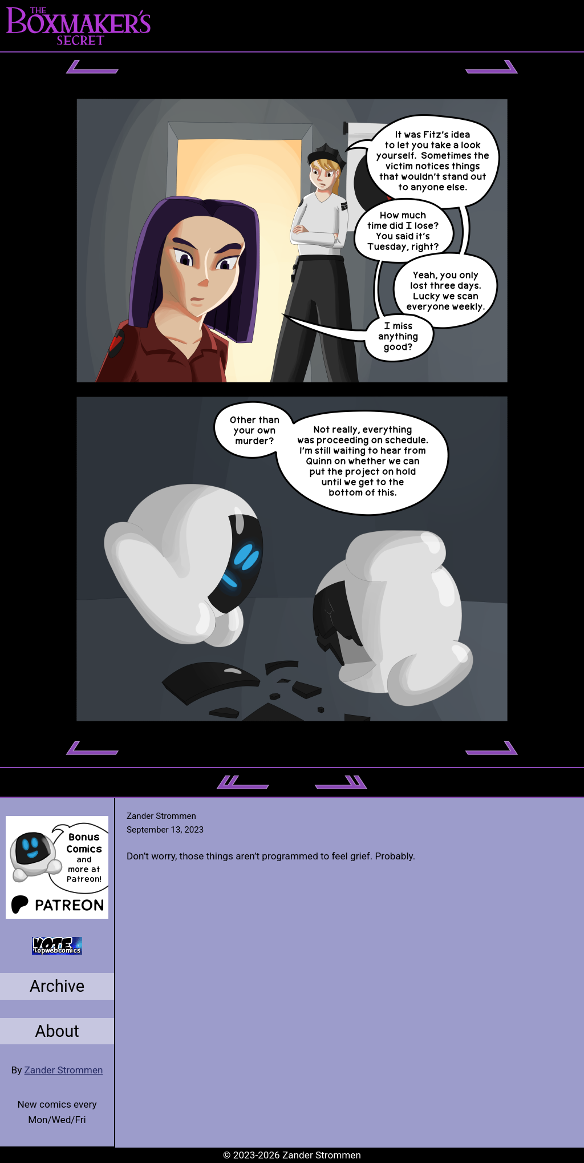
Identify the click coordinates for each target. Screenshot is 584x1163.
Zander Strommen (64, 1070)
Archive (57, 986)
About (57, 1031)
